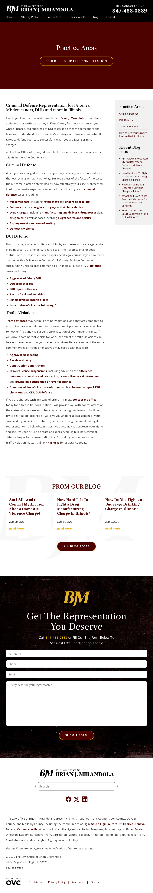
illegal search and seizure (75, 218)
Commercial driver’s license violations (35, 387)
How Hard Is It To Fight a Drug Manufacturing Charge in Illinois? (135, 176)
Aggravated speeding (24, 355)
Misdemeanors (19, 202)
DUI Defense (126, 120)
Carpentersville (27, 829)
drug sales (16, 218)
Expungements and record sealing (32, 223)
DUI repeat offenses (23, 289)
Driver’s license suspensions (28, 371)
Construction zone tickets (27, 365)
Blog (95, 17)
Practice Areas (54, 17)
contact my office (84, 399)
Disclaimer (35, 882)
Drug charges (19, 212)
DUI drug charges (21, 283)
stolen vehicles (73, 207)
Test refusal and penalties (27, 294)
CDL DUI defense (40, 392)
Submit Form (76, 735)
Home (9, 17)
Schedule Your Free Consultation (76, 61)
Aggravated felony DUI (25, 278)
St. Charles (126, 824)
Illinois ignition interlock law (29, 300)
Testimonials (78, 17)
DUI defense (92, 266)
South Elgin (99, 824)
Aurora (112, 824)
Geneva (140, 824)
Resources (78, 882)
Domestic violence (22, 228)
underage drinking (77, 202)
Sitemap (96, 882)
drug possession (91, 212)
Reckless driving (20, 360)
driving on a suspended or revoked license (43, 381)
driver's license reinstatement (80, 376)
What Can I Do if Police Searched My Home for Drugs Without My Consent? (134, 200)
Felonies (15, 207)
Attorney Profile (30, 17)
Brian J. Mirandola (72, 118)
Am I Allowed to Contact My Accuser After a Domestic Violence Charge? (135, 163)
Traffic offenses (16, 321)
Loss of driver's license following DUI (34, 305)
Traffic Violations (128, 126)
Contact (110, 17)
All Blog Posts (76, 546)
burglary (38, 207)
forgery (50, 207)
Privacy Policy (56, 882)
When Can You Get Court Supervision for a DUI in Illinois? (135, 214)
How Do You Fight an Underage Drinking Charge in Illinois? (133, 188)
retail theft (51, 202)
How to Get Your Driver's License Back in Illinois (133, 134)
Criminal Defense (129, 113)
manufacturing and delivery (60, 212)
